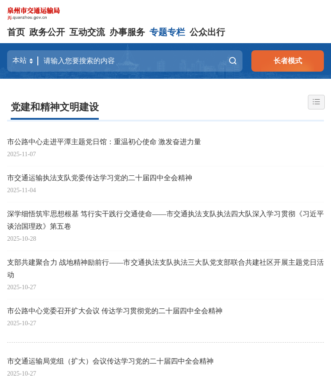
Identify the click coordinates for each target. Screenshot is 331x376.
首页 (16, 32)
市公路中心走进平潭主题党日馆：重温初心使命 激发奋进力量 (104, 142)
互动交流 (87, 32)
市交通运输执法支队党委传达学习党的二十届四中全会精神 (99, 178)
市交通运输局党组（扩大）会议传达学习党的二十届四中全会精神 (110, 361)
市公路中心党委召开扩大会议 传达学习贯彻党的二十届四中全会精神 (114, 311)
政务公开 (47, 32)
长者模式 (288, 61)
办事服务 (127, 32)
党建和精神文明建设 (55, 107)
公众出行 (207, 32)
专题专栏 (167, 32)
